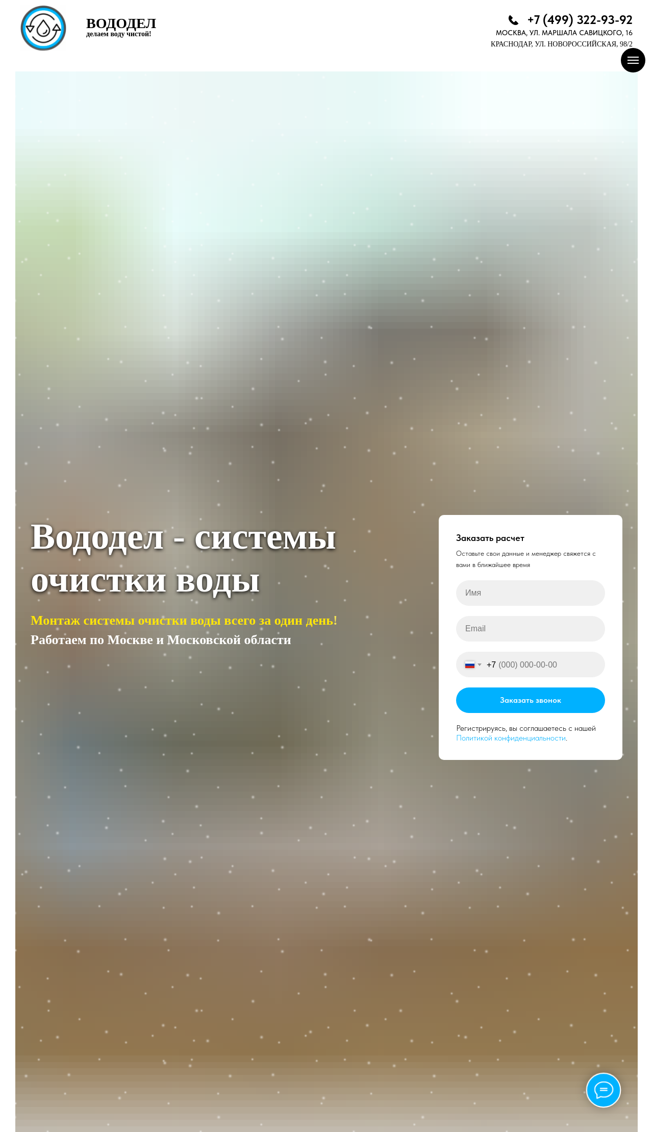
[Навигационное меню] (633, 60)
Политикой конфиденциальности (511, 738)
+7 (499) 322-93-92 (580, 19)
